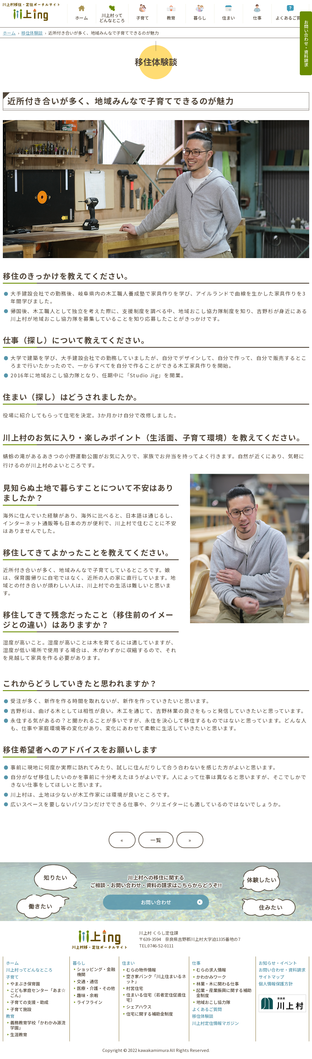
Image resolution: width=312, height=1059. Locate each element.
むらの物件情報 (141, 969)
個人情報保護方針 (276, 983)
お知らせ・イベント (278, 963)
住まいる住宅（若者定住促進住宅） (156, 997)
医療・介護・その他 (96, 988)
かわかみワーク (211, 977)
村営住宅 (134, 988)
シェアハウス (138, 1006)
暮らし (199, 18)
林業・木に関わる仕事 (217, 983)
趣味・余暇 (87, 995)
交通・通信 (87, 981)
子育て (142, 18)
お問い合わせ (156, 902)
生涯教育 (18, 1034)
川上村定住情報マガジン (215, 1023)
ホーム (81, 18)
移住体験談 (32, 33)
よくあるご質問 (290, 18)
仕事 (257, 18)
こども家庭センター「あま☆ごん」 (38, 993)
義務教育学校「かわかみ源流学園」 (38, 1025)
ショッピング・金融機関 (96, 972)
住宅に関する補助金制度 (149, 1013)
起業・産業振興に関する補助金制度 (224, 993)
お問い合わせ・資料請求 (306, 43)
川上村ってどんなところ (112, 17)
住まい (228, 18)
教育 (171, 18)
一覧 (156, 840)
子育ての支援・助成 (29, 1002)
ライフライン (89, 1002)
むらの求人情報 (211, 969)
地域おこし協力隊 (213, 1002)
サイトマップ (271, 977)
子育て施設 (20, 1009)
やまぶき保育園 (25, 983)
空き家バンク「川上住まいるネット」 (156, 979)
